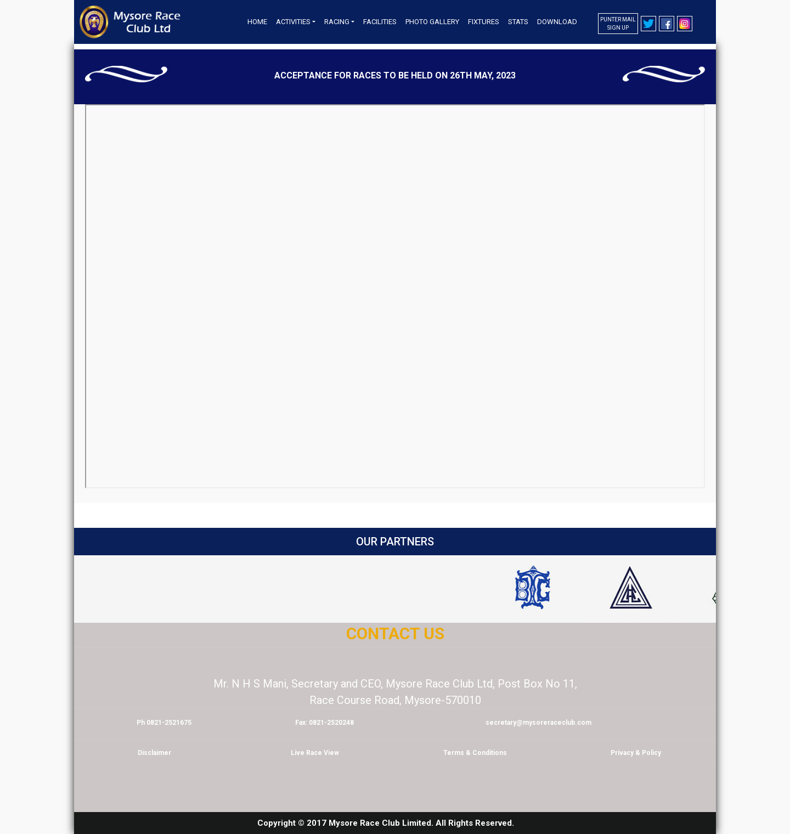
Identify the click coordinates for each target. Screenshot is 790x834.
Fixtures (483, 22)
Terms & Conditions (475, 753)
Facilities (380, 22)
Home (257, 22)
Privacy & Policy (636, 753)
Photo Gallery (432, 22)
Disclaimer (154, 753)
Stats (518, 22)
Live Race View (315, 753)
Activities (293, 22)
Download (557, 22)
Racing (336, 22)
